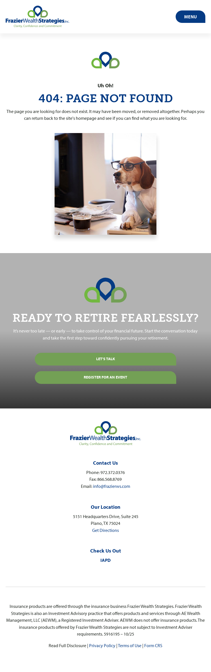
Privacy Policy (102, 645)
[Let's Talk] (105, 359)
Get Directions (105, 530)
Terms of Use (129, 645)
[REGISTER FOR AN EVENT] (105, 377)
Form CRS (153, 645)
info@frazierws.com (111, 486)
